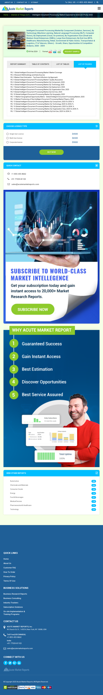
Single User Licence (15, 134)
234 (94, 509)
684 (94, 485)
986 (94, 481)
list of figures (85, 64)
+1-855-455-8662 (17, 174)
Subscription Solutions (13, 607)
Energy (12, 493)
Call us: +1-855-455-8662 (79, 2)
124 (94, 493)
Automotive (14, 481)
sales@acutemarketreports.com (23, 184)
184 (94, 489)
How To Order (9, 572)
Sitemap (34, 2)
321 (94, 497)
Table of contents (40, 64)
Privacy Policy (9, 576)
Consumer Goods (16, 489)
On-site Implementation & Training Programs (14, 612)
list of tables (62, 64)
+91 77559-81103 (17, 179)
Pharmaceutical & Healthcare (20, 505)
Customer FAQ (9, 568)
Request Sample (72, 52)
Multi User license (14, 138)
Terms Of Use (9, 581)
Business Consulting (12, 598)
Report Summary (18, 64)
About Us (9, 2)
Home (5, 15)
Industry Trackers (10, 603)
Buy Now (51, 152)
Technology (14, 509)
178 (94, 501)
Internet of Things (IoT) (20, 15)
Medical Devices (16, 501)
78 (94, 505)
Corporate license (14, 142)
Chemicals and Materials (19, 485)
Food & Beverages (16, 497)
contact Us (22, 2)
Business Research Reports (15, 594)
